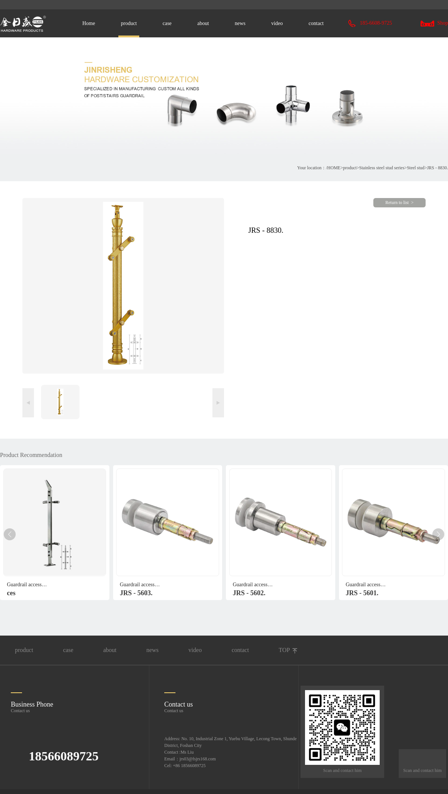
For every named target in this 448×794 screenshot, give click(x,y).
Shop (434, 23)
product (129, 23)
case (166, 23)
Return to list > (399, 202)
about (203, 23)
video (277, 23)
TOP (284, 650)
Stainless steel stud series (381, 167)
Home (89, 23)
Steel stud (415, 167)
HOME (333, 167)
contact (316, 23)
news (240, 23)
